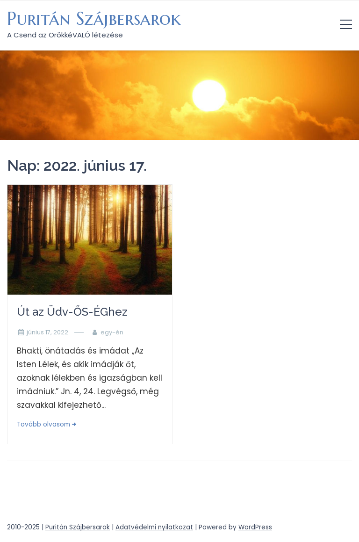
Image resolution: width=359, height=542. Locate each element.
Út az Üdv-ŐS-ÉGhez (72, 311)
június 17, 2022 (47, 332)
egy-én (112, 332)
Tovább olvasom (43, 424)
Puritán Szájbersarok (94, 19)
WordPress (255, 527)
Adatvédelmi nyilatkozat (154, 527)
